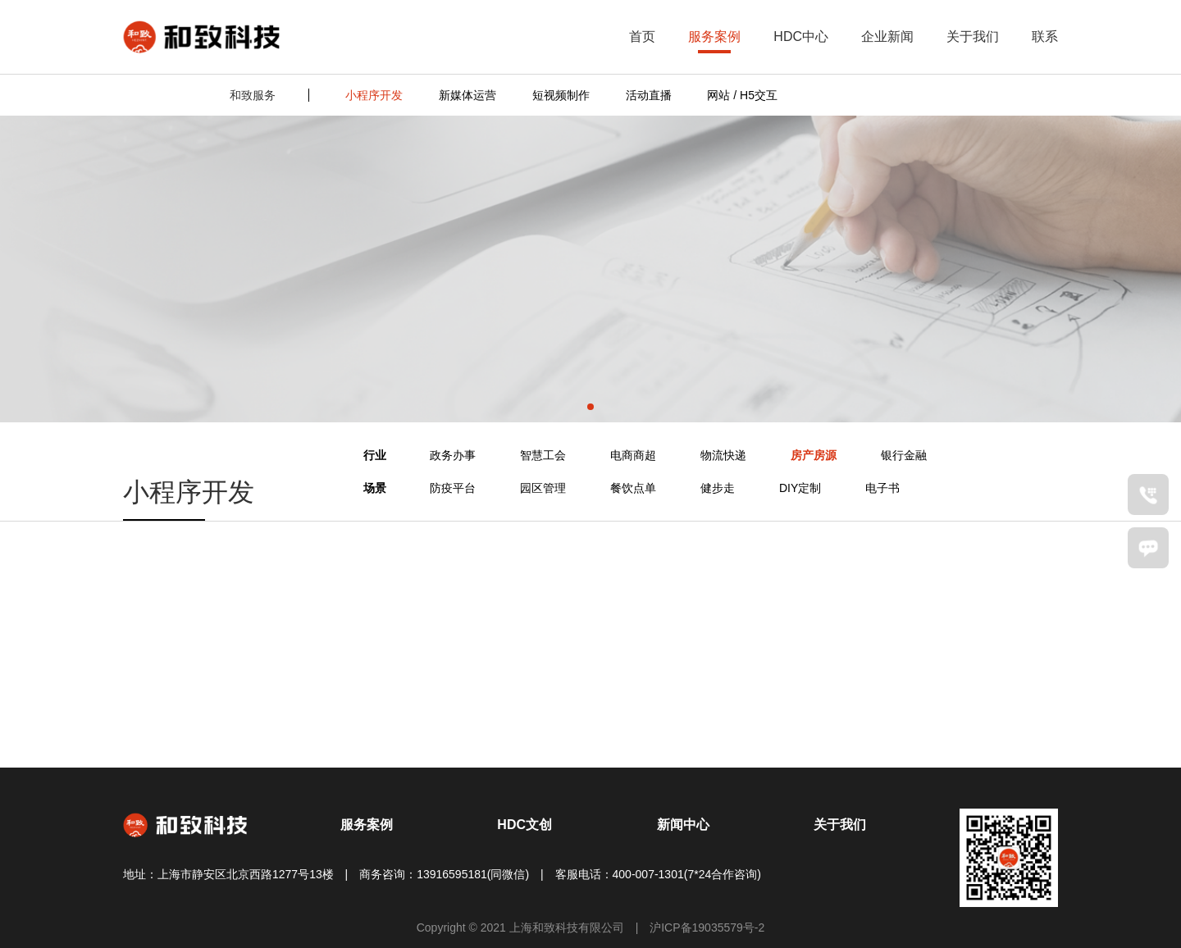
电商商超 (633, 455)
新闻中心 (683, 825)
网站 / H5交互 (742, 95)
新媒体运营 (467, 95)
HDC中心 (800, 36)
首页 (642, 36)
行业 (374, 455)
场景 (374, 488)
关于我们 (972, 36)
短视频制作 (561, 95)
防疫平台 (453, 488)
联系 (1045, 36)
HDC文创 (524, 825)
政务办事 (453, 455)
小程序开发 (374, 95)
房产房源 (814, 455)
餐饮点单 (633, 488)
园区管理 (543, 488)
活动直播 (649, 95)
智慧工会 (543, 455)
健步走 (717, 488)
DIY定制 (800, 488)
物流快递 (723, 455)
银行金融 (904, 455)
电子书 (882, 488)
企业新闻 (887, 36)
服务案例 (714, 36)
